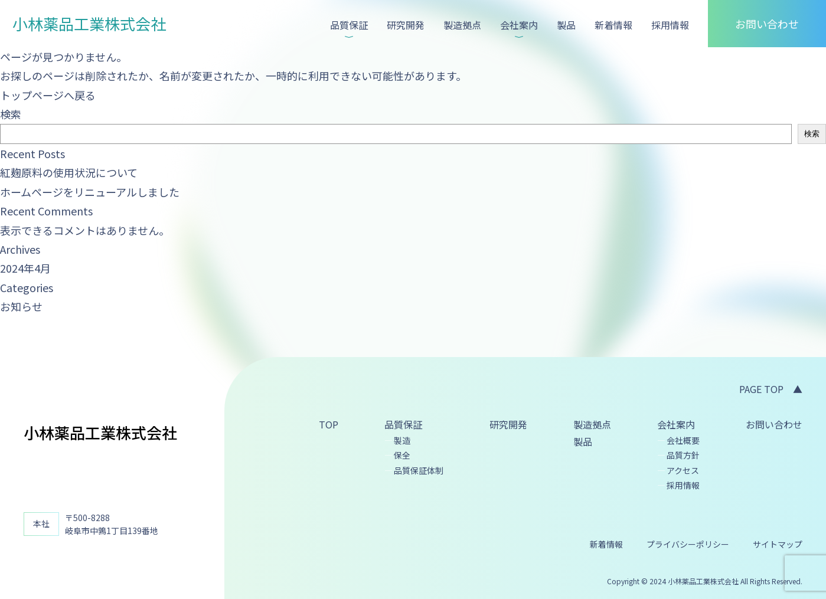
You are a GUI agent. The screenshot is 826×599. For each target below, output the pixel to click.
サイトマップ (777, 544)
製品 (566, 25)
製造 (402, 440)
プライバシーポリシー (688, 544)
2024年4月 (25, 268)
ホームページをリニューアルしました (89, 191)
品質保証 (349, 25)
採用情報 (670, 25)
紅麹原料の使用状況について (69, 172)
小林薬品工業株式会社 (89, 23)
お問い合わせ (767, 23)
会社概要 (683, 440)
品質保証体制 (418, 470)
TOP (328, 424)
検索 (10, 114)
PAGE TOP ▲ (770, 389)
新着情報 (613, 25)
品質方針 (683, 455)
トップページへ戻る (48, 95)
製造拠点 (462, 25)
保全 (402, 455)
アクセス (683, 470)
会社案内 (519, 25)
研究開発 (406, 25)
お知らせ (21, 306)
